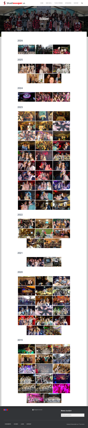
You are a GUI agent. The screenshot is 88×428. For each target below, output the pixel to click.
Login (22, 424)
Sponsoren (68, 3)
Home (41, 3)
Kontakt (76, 3)
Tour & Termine (58, 3)
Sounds (16, 424)
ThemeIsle (81, 424)
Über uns (49, 3)
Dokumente (8, 424)
